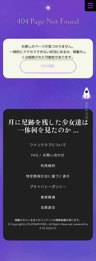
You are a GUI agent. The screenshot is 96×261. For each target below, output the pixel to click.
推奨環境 (48, 197)
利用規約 (48, 165)
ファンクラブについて (48, 145)
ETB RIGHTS (48, 228)
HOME (48, 66)
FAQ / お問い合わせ (48, 155)
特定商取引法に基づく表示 (48, 176)
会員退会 (48, 207)
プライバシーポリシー (48, 186)
